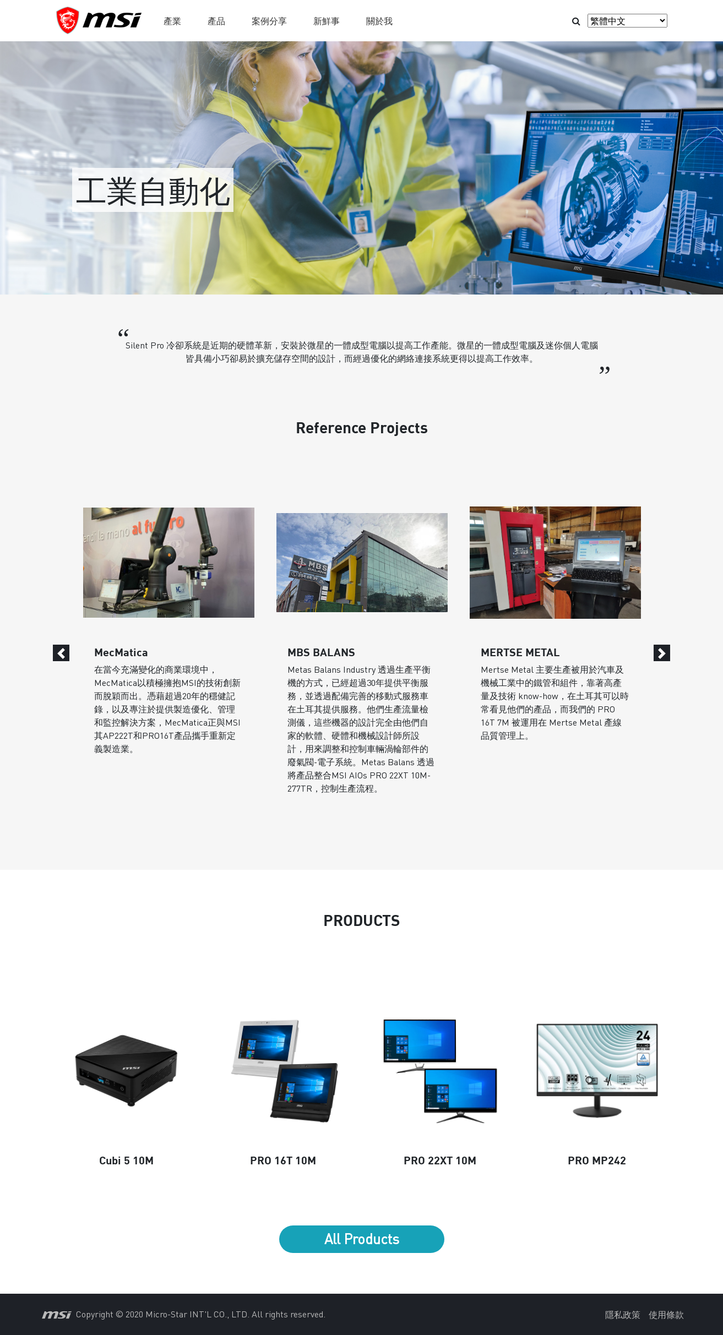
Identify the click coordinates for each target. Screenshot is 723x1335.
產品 (216, 20)
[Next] (662, 653)
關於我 (379, 20)
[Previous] (61, 653)
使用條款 (666, 1314)
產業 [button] (172, 20)
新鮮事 (326, 20)
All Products (361, 1238)
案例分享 (269, 20)
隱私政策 (622, 1314)
